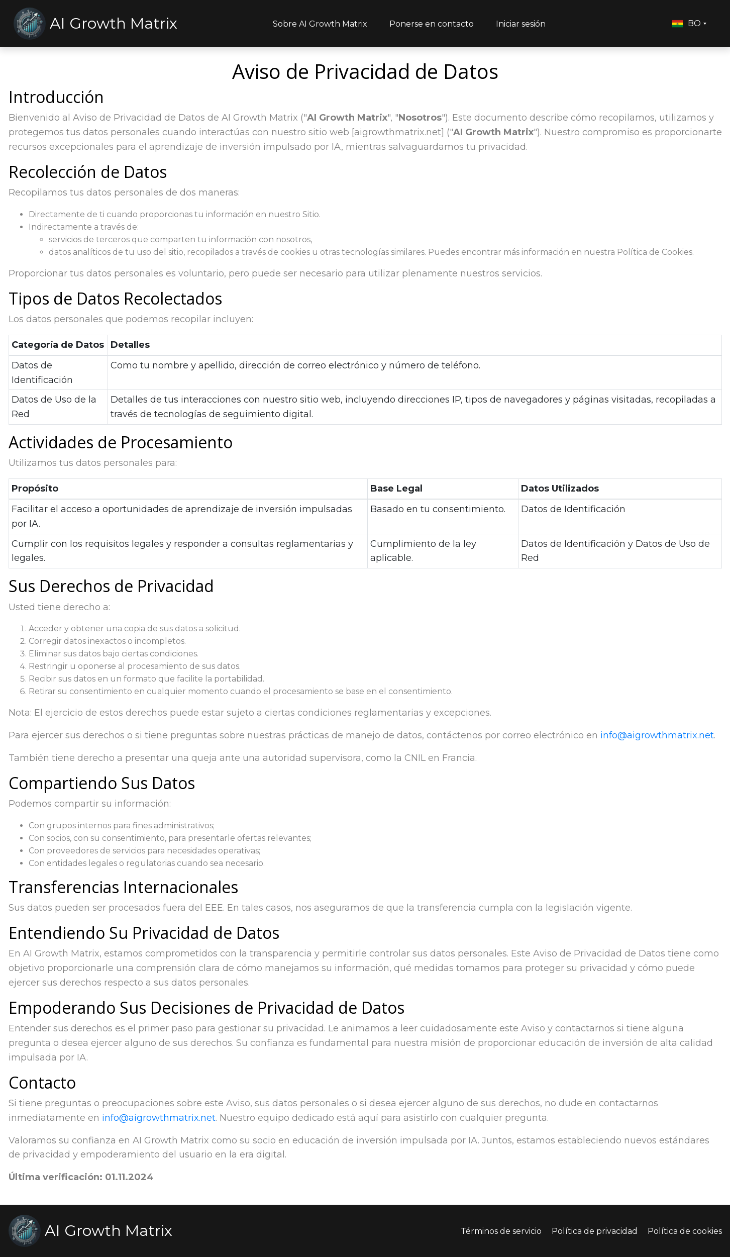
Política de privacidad (595, 1231)
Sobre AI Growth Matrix (320, 24)
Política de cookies (685, 1231)
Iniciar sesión (521, 24)
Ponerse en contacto (431, 24)
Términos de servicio (501, 1231)
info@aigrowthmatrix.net (657, 735)
